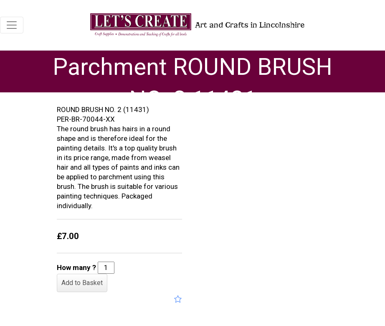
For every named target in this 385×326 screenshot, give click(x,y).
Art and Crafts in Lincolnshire (196, 25)
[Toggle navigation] (11, 25)
